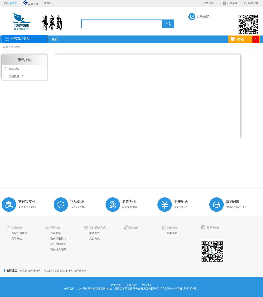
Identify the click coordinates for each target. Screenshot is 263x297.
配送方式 (94, 233)
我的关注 (232, 3)
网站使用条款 (19, 233)
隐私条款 (172, 233)
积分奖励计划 (58, 243)
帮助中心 (116, 284)
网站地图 (147, 284)
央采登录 (30, 4)
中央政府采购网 (77, 270)
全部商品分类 (20, 38)
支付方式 (94, 238)
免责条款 (16, 238)
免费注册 (49, 3)
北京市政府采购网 (30, 270)
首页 (54, 39)
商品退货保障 (58, 249)
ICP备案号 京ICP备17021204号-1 (179, 288)
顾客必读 (55, 233)
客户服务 (253, 3)
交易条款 (131, 284)
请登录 (13, 3)
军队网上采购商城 (54, 270)
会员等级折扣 (58, 238)
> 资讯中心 (15, 46)
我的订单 (208, 3)
